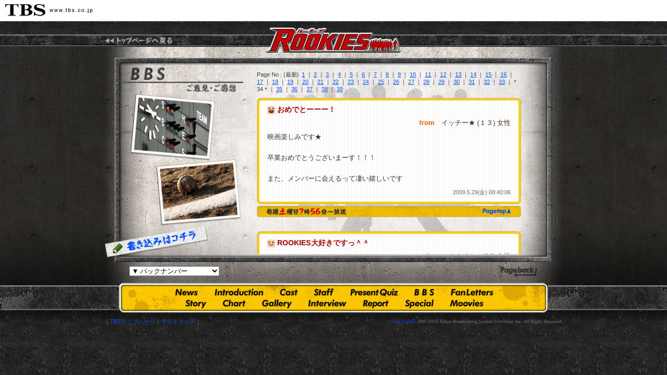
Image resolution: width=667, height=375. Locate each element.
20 (305, 82)
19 (290, 82)
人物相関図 (234, 303)
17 (260, 82)
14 (473, 74)
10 (413, 74)
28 (426, 82)
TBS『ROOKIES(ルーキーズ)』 (139, 40)
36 (294, 89)
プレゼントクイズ (374, 293)
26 (396, 82)
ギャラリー (277, 303)
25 (381, 82)
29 (441, 82)
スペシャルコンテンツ (419, 303)
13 (458, 74)
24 (366, 82)
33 (502, 82)
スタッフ (324, 293)
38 (325, 89)
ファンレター (472, 293)
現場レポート (375, 303)
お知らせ (186, 293)
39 (340, 89)
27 (411, 82)
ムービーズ (467, 303)
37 (309, 89)
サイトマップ (178, 321)
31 (471, 82)
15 (488, 74)
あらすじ (196, 303)
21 (320, 82)
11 (428, 74)
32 (487, 82)
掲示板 (424, 293)
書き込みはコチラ (156, 242)
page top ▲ (495, 211)
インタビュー (327, 303)
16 (503, 74)
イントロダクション (239, 293)
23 (351, 82)
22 (335, 82)
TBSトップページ (132, 321)
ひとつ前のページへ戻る (518, 272)
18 (275, 82)
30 (456, 82)
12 (443, 74)
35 (279, 89)
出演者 (288, 293)
